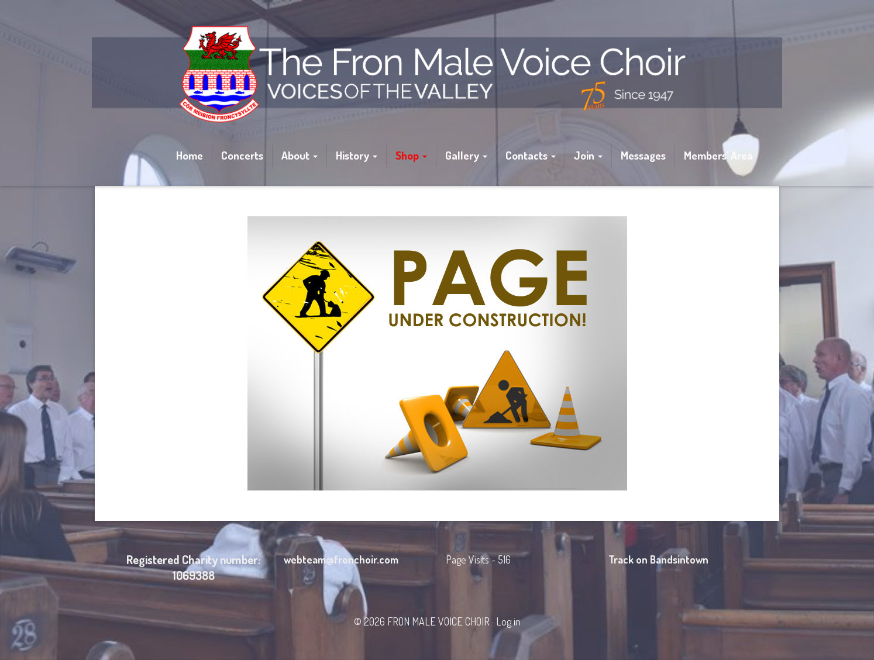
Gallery (466, 155)
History (356, 155)
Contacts (530, 155)
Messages (643, 155)
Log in (508, 621)
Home (189, 155)
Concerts (242, 155)
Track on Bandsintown (658, 559)
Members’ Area (718, 155)
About (299, 155)
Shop (411, 155)
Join (588, 155)
